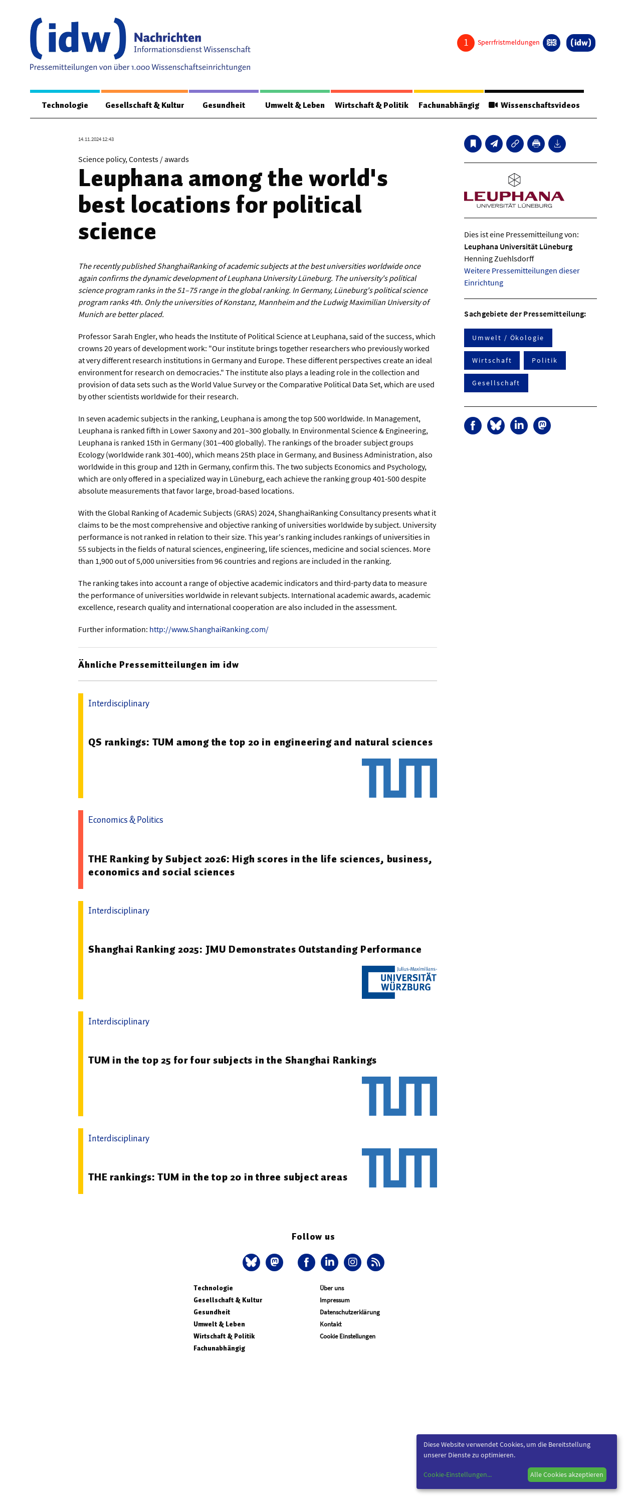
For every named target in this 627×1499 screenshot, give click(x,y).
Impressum (335, 1300)
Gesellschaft (496, 382)
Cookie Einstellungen (347, 1336)
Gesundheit (223, 105)
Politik (544, 360)
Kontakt (330, 1324)
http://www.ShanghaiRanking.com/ (209, 629)
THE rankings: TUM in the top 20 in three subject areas (217, 1176)
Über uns (332, 1288)
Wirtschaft (492, 360)
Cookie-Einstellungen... (458, 1474)
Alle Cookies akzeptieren (566, 1474)
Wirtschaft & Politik (371, 105)
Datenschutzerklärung (350, 1312)
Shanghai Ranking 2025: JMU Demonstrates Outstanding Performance (255, 949)
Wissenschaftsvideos (534, 105)
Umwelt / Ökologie (508, 337)
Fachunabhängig (449, 105)
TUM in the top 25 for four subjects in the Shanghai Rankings (232, 1060)
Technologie (65, 105)
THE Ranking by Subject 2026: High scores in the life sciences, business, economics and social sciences (260, 865)
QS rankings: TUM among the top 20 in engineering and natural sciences (260, 742)
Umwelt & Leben (295, 105)
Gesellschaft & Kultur (144, 105)
